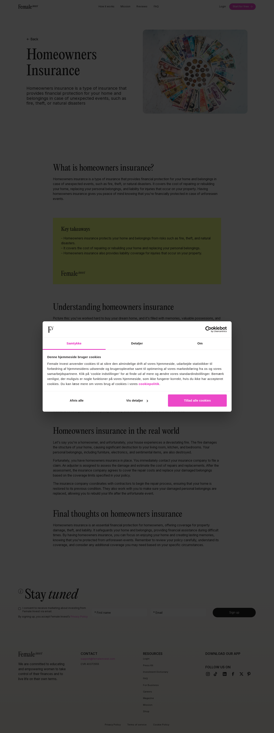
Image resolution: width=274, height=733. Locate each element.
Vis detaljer (137, 400)
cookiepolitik (149, 384)
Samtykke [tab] (74, 343)
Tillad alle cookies (197, 400)
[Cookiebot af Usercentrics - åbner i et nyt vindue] (208, 329)
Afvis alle (77, 400)
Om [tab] (200, 343)
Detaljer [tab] (137, 343)
